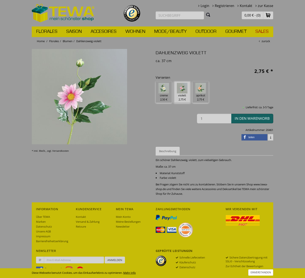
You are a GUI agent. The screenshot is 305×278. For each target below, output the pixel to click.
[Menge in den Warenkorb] (214, 118)
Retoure (81, 226)
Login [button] (205, 5)
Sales (262, 31)
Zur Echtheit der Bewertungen (244, 266)
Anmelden (114, 260)
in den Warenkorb (252, 118)
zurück (266, 41)
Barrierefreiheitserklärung (52, 241)
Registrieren (224, 5)
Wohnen (135, 31)
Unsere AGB (43, 231)
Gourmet (236, 31)
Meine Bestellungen (128, 222)
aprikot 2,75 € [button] (200, 92)
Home (41, 41)
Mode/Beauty (170, 31)
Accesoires (103, 31)
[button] (268, 15)
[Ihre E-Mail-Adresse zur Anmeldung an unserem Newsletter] (74, 260)
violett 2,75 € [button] (182, 92)
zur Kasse (265, 5)
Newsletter (123, 226)
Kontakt (246, 5)
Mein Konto (123, 217)
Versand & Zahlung (88, 222)
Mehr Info (129, 273)
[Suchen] (208, 14)
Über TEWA (43, 217)
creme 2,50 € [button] (163, 92)
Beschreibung (167, 151)
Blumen (67, 41)
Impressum (43, 236)
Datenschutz (44, 226)
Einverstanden (261, 272)
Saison (74, 31)
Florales (46, 31)
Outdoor (205, 31)
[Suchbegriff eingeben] (180, 15)
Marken (41, 222)
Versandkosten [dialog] (60, 150)
